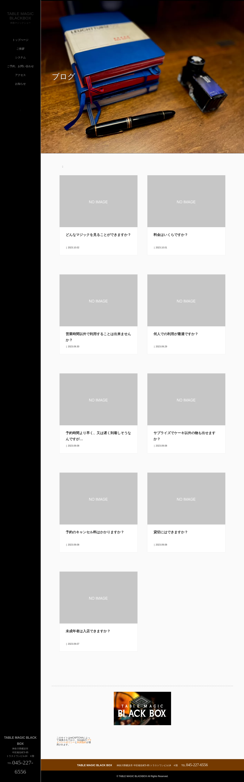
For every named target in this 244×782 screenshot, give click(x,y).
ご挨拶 (20, 48)
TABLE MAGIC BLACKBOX (20, 15)
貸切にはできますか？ (171, 532)
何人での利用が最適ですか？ (176, 334)
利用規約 (81, 742)
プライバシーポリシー (74, 741)
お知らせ (20, 83)
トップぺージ (20, 39)
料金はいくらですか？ (171, 235)
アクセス (20, 74)
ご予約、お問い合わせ (20, 66)
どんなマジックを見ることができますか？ (98, 235)
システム (20, 57)
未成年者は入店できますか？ (88, 631)
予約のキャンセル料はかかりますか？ (95, 532)
